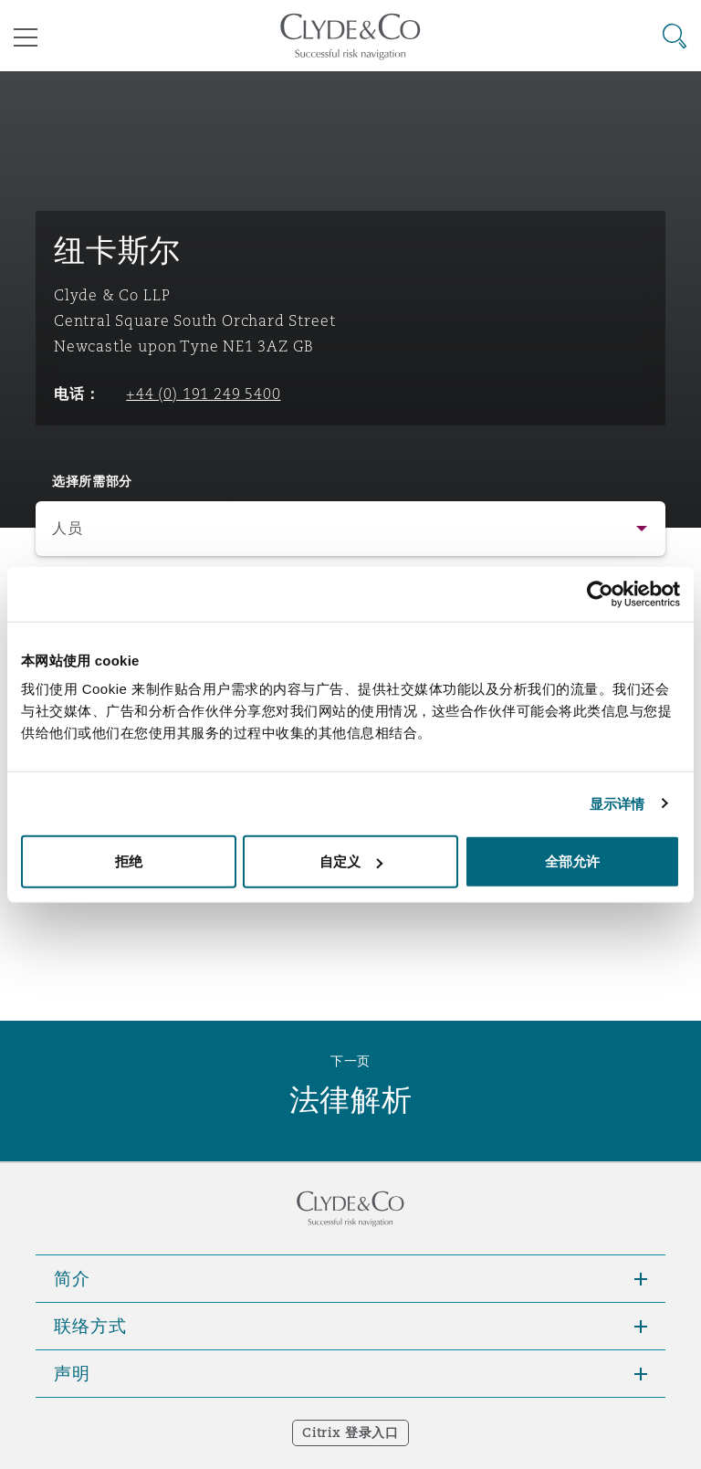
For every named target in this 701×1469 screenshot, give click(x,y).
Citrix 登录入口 (350, 1432)
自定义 (350, 861)
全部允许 (572, 861)
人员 (67, 528)
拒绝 (128, 861)
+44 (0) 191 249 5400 (203, 393)
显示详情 (617, 803)
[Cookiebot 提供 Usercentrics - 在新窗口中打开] (600, 593)
